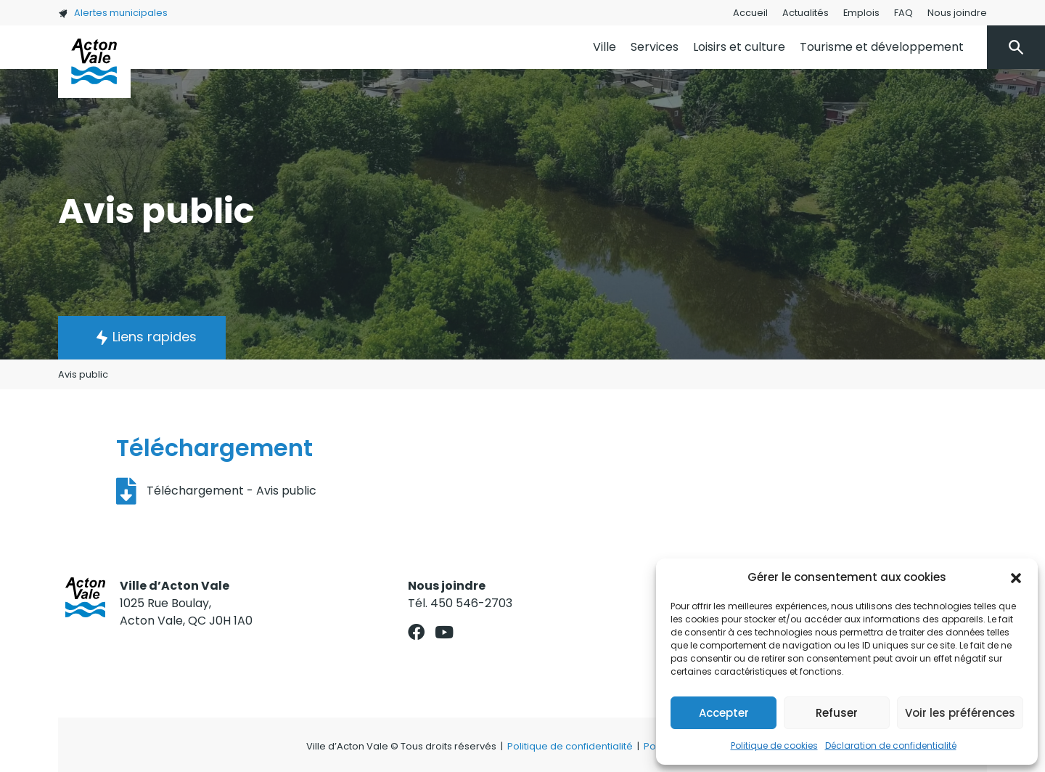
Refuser (837, 712)
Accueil (750, 13)
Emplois (861, 13)
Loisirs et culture (739, 46)
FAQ (903, 13)
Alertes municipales (113, 13)
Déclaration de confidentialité (890, 745)
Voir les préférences (960, 712)
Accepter (724, 712)
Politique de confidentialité (570, 746)
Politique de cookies (774, 745)
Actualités (805, 13)
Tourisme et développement (882, 46)
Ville (604, 46)
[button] (1016, 577)
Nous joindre (957, 13)
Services (655, 46)
